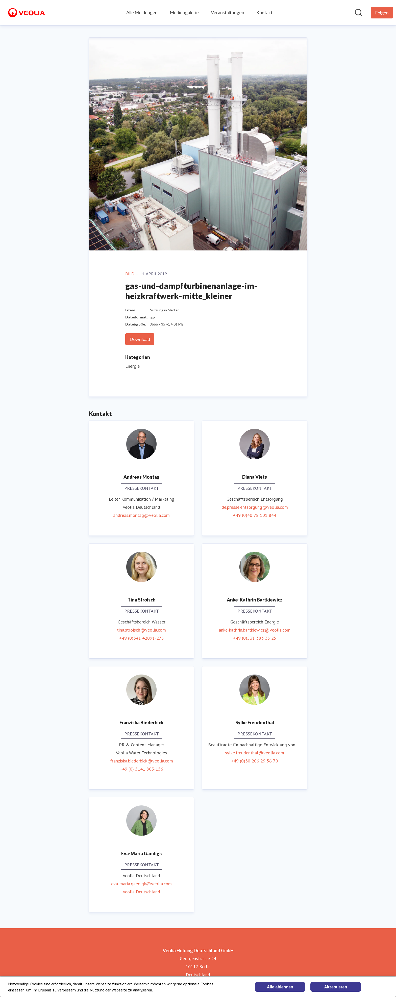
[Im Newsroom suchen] (359, 13)
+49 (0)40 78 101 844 (254, 515)
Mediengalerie (184, 12)
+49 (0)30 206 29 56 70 (254, 761)
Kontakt (264, 12)
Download (140, 339)
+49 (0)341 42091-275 (141, 638)
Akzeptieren (335, 987)
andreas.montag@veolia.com (141, 515)
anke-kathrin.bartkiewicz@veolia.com (254, 630)
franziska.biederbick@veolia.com (141, 761)
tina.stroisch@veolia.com (141, 630)
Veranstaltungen (227, 12)
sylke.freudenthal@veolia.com (254, 753)
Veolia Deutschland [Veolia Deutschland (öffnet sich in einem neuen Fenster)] (141, 892)
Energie (132, 366)
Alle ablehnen (280, 987)
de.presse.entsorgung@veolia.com (254, 507)
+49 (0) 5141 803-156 (141, 769)
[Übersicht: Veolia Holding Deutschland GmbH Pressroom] (26, 12)
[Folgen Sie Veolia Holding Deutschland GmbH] (382, 12)
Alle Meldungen (142, 12)
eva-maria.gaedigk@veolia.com (141, 884)
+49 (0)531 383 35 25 (254, 638)
